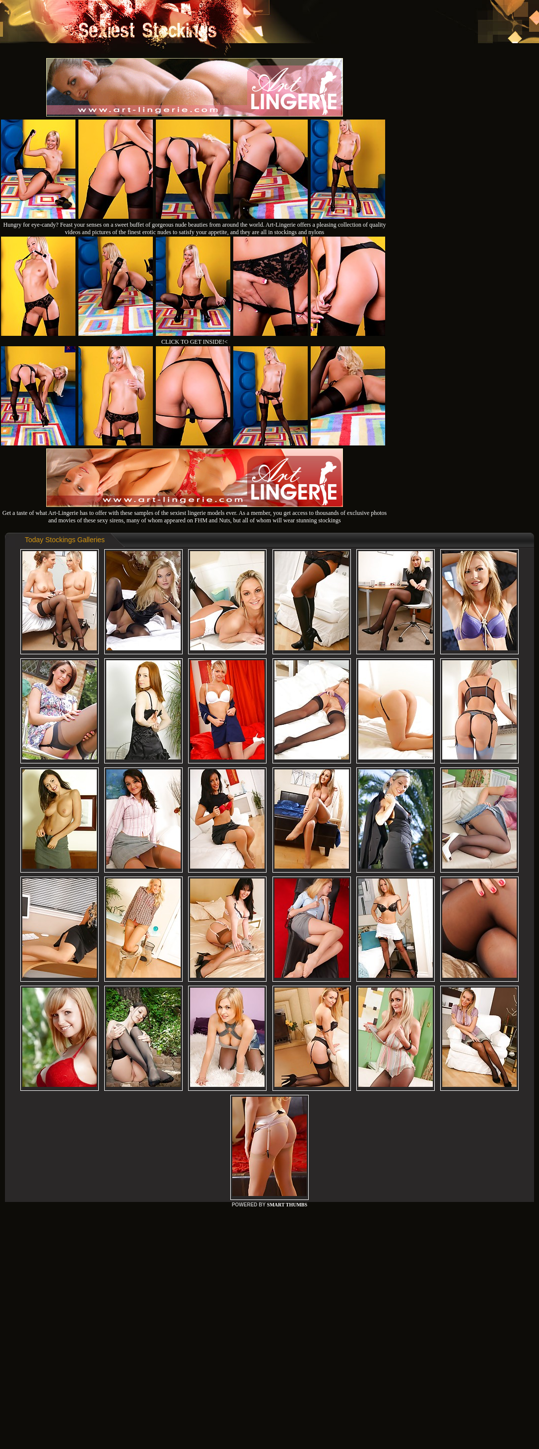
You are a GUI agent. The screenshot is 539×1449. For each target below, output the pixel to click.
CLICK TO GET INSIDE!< (194, 341)
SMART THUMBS (287, 1204)
